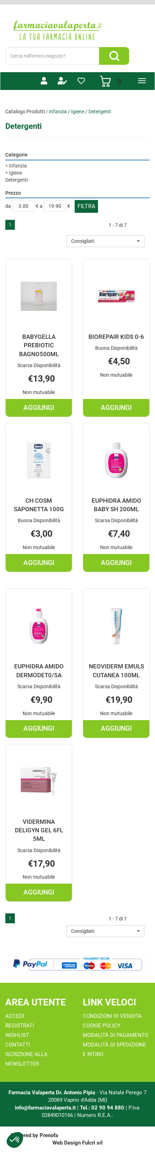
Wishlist (17, 1035)
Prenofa (49, 1135)
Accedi (14, 1016)
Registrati (19, 1025)
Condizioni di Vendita (112, 1016)
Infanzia (58, 111)
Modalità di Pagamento (115, 1035)
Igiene (77, 111)
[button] (105, 241)
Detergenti (16, 180)
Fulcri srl (92, 1143)
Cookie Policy (101, 1025)
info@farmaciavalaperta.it (45, 1108)
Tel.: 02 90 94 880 (103, 1108)
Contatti (17, 1045)
